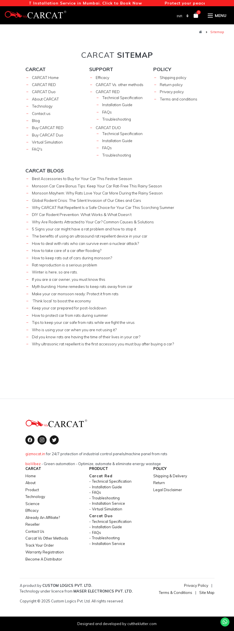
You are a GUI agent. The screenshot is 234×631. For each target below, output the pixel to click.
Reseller (32, 524)
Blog (36, 120)
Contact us (41, 113)
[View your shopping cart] (195, 16)
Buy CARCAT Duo (47, 134)
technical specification (122, 97)
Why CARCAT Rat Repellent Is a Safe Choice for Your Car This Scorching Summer (103, 207)
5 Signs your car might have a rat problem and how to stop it (84, 228)
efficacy (32, 510)
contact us (34, 531)
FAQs (107, 112)
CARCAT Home (45, 77)
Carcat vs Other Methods (46, 538)
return (159, 482)
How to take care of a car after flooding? (66, 250)
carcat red (108, 91)
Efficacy (102, 77)
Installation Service (108, 503)
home (30, 476)
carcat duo (108, 127)
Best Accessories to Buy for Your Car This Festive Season (82, 178)
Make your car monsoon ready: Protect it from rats (75, 293)
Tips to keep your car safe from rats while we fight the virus (83, 322)
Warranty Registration (44, 552)
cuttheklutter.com (142, 623)
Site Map (207, 592)
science (32, 503)
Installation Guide (117, 104)
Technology (42, 106)
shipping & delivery (170, 476)
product (32, 489)
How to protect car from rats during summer (70, 315)
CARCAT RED (44, 84)
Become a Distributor (43, 559)
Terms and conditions (178, 99)
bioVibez (33, 463)
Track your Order (39, 545)
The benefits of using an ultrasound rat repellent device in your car (89, 236)
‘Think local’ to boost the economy (61, 300)
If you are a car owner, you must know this (68, 279)
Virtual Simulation (47, 142)
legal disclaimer (167, 489)
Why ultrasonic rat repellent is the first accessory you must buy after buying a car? (103, 343)
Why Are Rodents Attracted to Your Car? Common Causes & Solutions (93, 221)
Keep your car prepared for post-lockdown (69, 307)
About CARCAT (45, 99)
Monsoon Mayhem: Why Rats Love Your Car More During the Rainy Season (97, 193)
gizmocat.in (35, 454)
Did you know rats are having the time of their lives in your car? (86, 336)
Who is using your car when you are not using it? (74, 329)
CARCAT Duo (44, 91)
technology (35, 496)
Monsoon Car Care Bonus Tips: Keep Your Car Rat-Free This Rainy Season (97, 185)
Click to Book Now (124, 3)
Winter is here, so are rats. (55, 271)
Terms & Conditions (175, 592)
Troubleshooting (116, 119)
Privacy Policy (196, 585)
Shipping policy (173, 77)
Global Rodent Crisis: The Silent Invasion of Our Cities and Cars (86, 200)
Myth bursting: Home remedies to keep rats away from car (82, 286)
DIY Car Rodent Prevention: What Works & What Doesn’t (82, 214)
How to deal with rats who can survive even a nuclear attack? (85, 243)
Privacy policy (172, 91)
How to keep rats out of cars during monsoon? (72, 257)
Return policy (171, 84)
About (30, 482)
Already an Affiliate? (42, 517)
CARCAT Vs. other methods (119, 84)
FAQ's (37, 149)
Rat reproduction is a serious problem (64, 264)
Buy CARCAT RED (48, 127)
